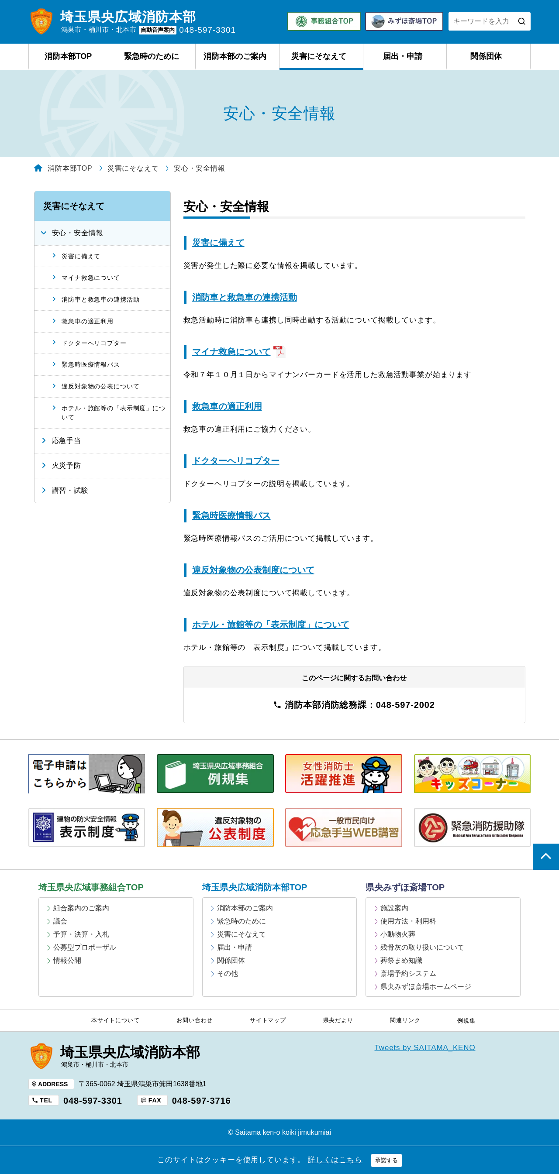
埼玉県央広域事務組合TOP (91, 887)
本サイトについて (115, 1020)
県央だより (338, 1020)
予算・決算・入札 (81, 934)
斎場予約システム (408, 973)
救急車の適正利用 (227, 406)
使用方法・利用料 (408, 921)
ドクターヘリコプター (236, 461)
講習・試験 (70, 490)
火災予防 (66, 465)
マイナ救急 (239, 352)
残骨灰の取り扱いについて (422, 947)
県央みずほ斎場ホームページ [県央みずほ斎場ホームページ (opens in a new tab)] (425, 986)
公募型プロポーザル (84, 947)
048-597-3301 (92, 1100)
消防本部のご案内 (235, 56)
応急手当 (66, 440)
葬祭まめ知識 (401, 960)
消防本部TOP (68, 56)
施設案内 (394, 908)
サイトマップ (268, 1020)
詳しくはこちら (335, 1160)
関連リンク (405, 1020)
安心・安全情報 (78, 233)
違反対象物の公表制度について (253, 570)
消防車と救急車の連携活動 (244, 297)
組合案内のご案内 (81, 908)
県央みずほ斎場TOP (405, 887)
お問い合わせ (194, 1020)
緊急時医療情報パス (231, 515)
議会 (60, 921)
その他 (227, 973)
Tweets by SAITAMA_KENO (425, 1048)
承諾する (386, 1160)
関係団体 (486, 56)
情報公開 (67, 960)
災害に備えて (218, 242)
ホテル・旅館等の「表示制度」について (270, 624)
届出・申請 (402, 56)
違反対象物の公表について (100, 386)
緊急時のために (151, 56)
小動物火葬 (397, 934)
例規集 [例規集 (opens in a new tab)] (466, 1021)
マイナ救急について (91, 277)
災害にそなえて (318, 56)
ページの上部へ (546, 857)
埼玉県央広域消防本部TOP (254, 887)
